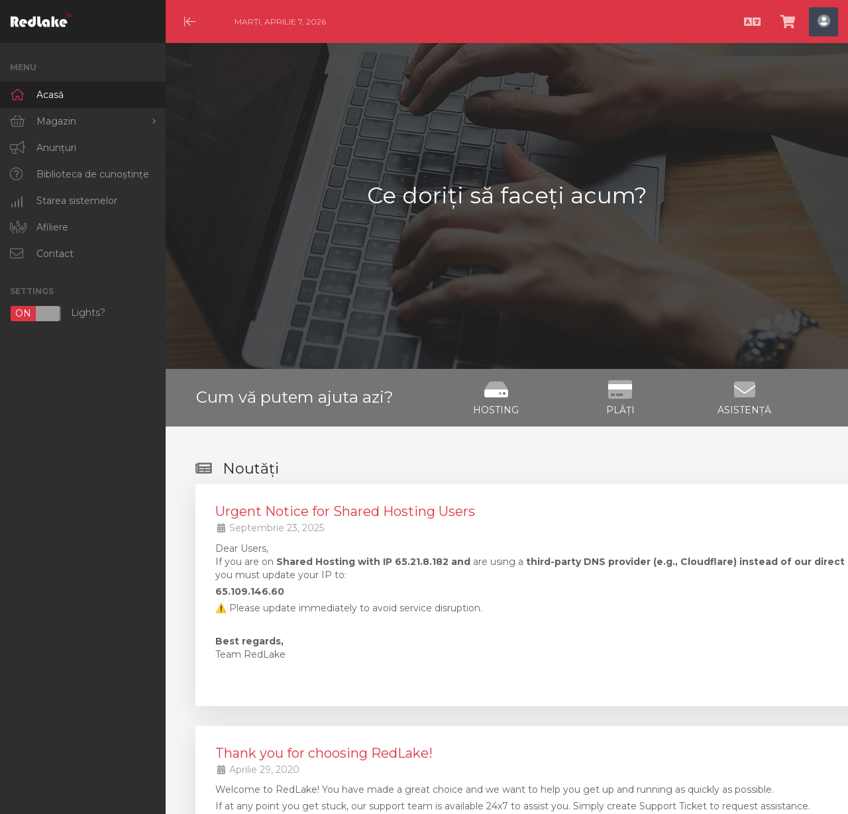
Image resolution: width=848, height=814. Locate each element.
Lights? (57, 313)
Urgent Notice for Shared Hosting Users (345, 511)
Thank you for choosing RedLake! (324, 753)
